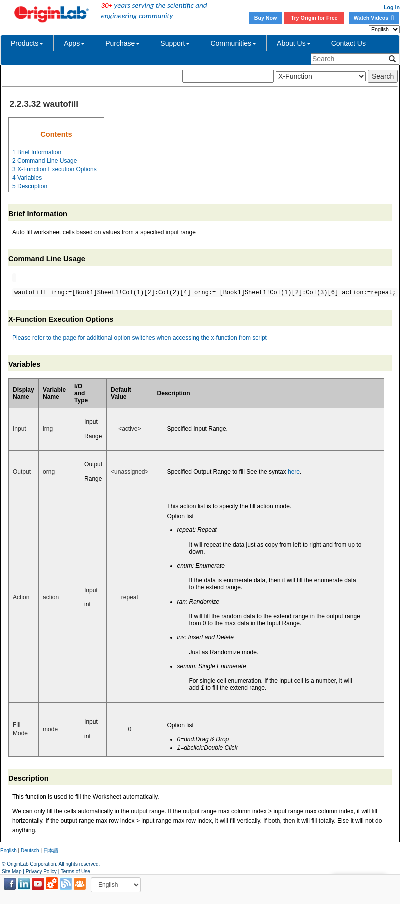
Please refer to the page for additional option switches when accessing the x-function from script (139, 337)
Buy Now (265, 18)
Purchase (122, 43)
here (294, 471)
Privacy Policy (41, 871)
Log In (392, 7)
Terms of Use (75, 871)
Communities (233, 43)
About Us (294, 43)
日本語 (50, 850)
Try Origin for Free (314, 18)
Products (27, 43)
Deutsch (30, 850)
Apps (74, 43)
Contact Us (348, 43)
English (8, 850)
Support (175, 43)
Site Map (11, 871)
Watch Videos (374, 18)
